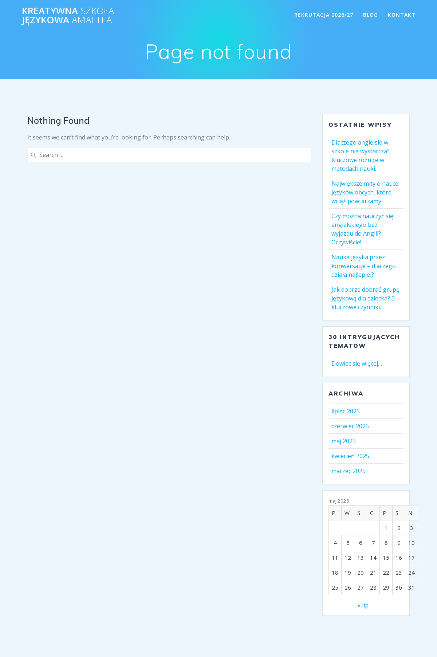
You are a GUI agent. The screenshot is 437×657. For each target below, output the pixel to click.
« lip (363, 605)
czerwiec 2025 (350, 426)
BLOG (370, 14)
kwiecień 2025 (350, 456)
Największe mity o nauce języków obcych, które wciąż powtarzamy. (364, 192)
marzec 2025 (348, 471)
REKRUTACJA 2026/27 (323, 14)
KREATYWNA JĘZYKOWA (68, 15)
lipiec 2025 (345, 411)
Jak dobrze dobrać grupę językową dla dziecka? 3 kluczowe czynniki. (365, 298)
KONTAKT (402, 14)
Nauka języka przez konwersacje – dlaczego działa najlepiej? (363, 266)
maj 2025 (343, 441)
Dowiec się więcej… (356, 363)
